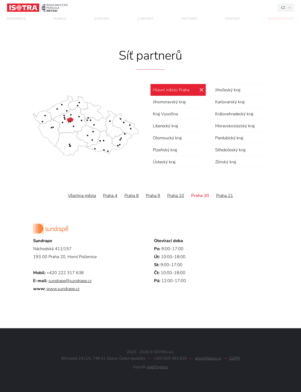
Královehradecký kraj (234, 114)
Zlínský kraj (225, 162)
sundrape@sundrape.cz (69, 281)
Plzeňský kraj (165, 150)
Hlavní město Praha (171, 90)
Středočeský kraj (230, 150)
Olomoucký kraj (167, 138)
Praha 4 (110, 195)
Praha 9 (153, 195)
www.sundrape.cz (62, 289)
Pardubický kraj (229, 138)
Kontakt (233, 18)
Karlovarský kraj (230, 102)
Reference (16, 18)
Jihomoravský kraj (169, 102)
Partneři (189, 18)
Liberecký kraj (165, 126)
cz (283, 7)
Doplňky (102, 18)
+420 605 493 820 (170, 358)
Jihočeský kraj (227, 90)
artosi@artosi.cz (208, 358)
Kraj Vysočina (165, 114)
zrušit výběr (201, 90)
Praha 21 (224, 195)
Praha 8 (131, 195)
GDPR (234, 358)
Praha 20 (200, 195)
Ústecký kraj (164, 162)
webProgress (157, 367)
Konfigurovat (281, 18)
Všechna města (82, 195)
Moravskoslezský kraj (235, 126)
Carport (145, 18)
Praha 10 (175, 195)
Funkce (59, 18)
